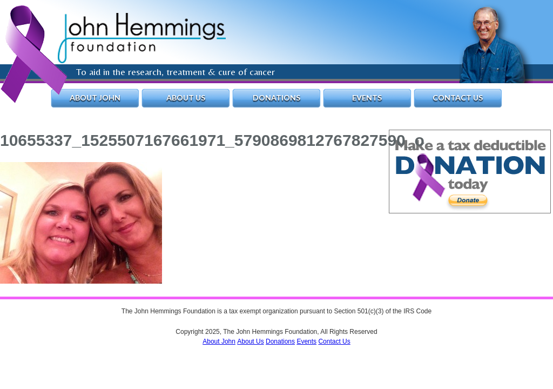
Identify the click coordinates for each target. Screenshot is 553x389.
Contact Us (458, 97)
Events (367, 97)
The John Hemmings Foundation (142, 38)
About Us (185, 97)
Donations (276, 97)
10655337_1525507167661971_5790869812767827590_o (212, 140)
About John (95, 97)
